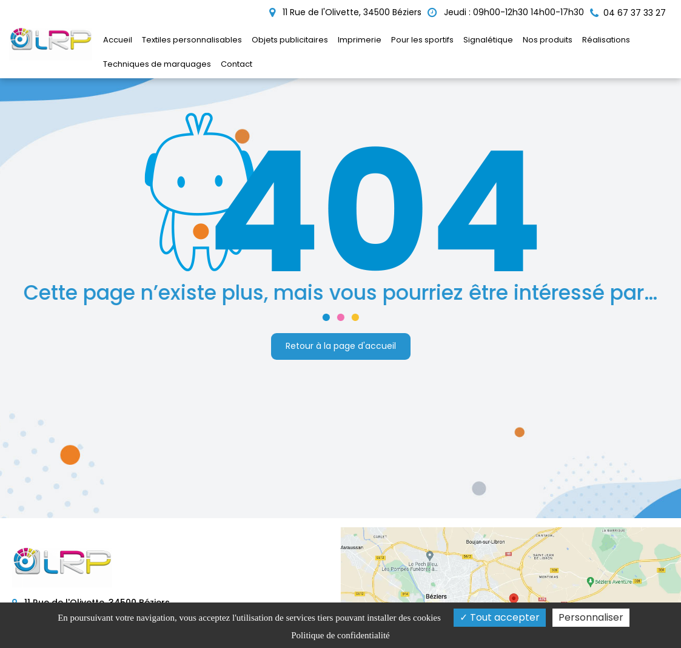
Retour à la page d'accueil (341, 345)
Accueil (117, 40)
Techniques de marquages (157, 64)
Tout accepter (500, 617)
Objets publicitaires (290, 40)
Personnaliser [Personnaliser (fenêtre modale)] (591, 617)
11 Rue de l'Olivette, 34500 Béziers (345, 12)
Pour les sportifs (422, 40)
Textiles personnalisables (192, 40)
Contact (236, 64)
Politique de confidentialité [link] (340, 635)
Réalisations (606, 40)
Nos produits (547, 40)
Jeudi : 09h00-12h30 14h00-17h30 (506, 12)
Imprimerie (359, 40)
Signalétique (488, 40)
